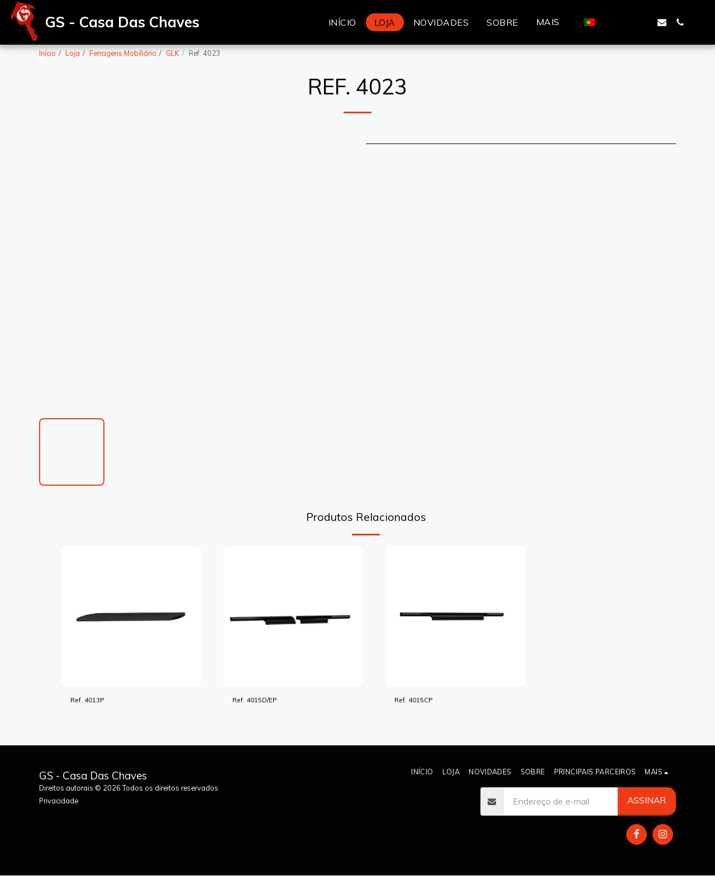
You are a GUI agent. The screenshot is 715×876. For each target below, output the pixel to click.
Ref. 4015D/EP (262, 701)
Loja (72, 53)
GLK (172, 53)
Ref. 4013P (92, 701)
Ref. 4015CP (419, 701)
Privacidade (58, 800)
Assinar (646, 800)
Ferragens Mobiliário (122, 53)
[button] (608, 22)
